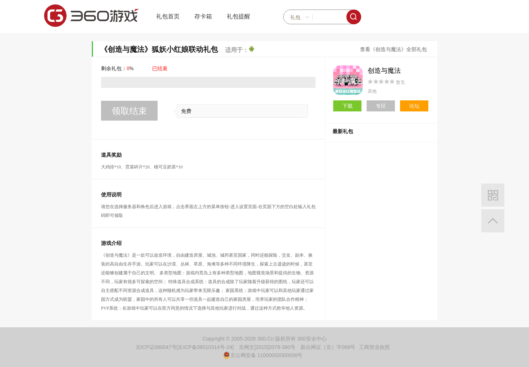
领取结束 (129, 111)
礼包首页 (168, 16)
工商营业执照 (374, 347)
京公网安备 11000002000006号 (263, 355)
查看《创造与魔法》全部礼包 (393, 49)
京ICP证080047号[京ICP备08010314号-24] (185, 347)
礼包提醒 (238, 16)
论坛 (414, 106)
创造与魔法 (384, 70)
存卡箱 (203, 16)
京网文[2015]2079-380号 (267, 347)
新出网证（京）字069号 (328, 347)
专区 (381, 106)
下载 (347, 106)
